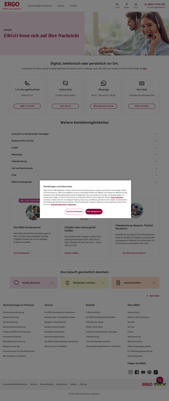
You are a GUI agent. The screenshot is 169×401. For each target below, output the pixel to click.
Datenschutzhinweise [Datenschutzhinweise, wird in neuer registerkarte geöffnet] (59, 205)
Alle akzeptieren (94, 212)
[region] (85, 199)
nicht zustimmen (117, 197)
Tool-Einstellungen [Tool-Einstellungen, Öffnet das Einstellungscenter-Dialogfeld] (74, 212)
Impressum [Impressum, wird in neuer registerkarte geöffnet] (71, 205)
